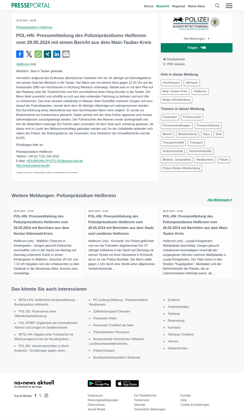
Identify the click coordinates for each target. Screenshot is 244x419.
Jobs (183, 400)
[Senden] (66, 54)
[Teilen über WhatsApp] (38, 54)
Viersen (173, 341)
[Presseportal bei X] (39, 396)
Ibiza (209, 137)
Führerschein (194, 119)
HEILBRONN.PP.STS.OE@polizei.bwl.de (55, 161)
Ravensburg (176, 321)
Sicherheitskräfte (202, 156)
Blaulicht (162, 6)
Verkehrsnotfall (173, 156)
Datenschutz (96, 405)
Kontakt (185, 396)
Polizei (167, 174)
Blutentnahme (189, 137)
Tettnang (174, 314)
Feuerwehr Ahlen (104, 318)
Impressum (95, 396)
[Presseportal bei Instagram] (45, 395)
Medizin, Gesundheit (177, 165)
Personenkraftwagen (177, 128)
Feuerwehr (170, 119)
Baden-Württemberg (177, 101)
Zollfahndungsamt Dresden (111, 311)
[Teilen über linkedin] (56, 54)
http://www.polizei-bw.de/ (33, 165)
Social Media (96, 409)
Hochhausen (172, 83)
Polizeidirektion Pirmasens (111, 332)
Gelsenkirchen (178, 348)
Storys (149, 6)
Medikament (206, 165)
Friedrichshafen (178, 307)
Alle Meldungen (197, 38)
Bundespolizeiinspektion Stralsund (116, 357)
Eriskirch (174, 300)
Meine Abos (196, 6)
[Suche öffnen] (217, 5)
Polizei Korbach (104, 351)
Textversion (141, 400)
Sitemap (139, 405)
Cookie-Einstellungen (194, 405)
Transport (198, 147)
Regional (178, 6)
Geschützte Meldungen (150, 409)
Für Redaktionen (145, 396)
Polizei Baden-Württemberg (198, 174)
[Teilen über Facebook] (19, 54)
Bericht (168, 137)
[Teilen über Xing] (47, 54)
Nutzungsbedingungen (103, 400)
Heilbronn (22, 64)
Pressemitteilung (210, 128)
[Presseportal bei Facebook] (34, 396)
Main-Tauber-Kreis (175, 92)
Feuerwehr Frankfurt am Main (113, 325)
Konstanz (174, 328)
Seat (223, 137)
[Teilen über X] (29, 54)
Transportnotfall (174, 147)
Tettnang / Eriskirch (181, 334)
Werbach (194, 83)
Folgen (197, 47)
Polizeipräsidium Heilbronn (34, 27)
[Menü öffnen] (229, 5)
